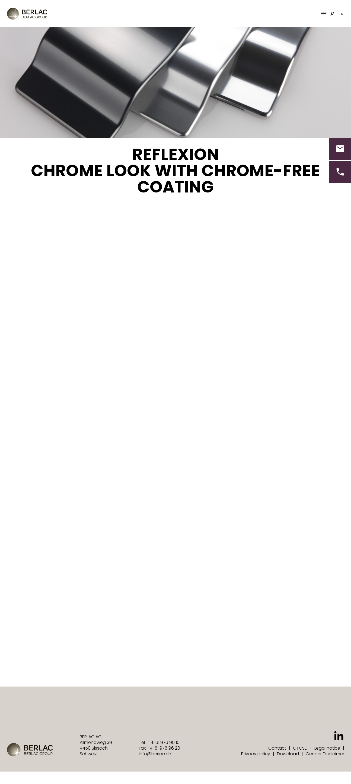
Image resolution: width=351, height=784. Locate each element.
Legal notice (327, 748)
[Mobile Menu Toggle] (324, 14)
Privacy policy (255, 754)
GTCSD (300, 748)
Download (288, 754)
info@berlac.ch (155, 754)
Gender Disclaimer (325, 754)
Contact (277, 748)
